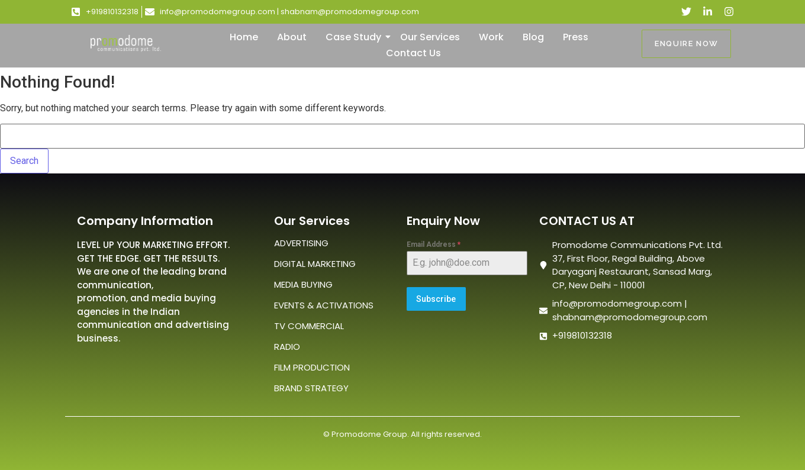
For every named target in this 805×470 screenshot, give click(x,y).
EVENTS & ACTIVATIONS (323, 305)
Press (575, 37)
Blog (533, 37)
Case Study (356, 37)
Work (491, 37)
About (292, 37)
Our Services (430, 37)
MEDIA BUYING (303, 284)
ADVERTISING (301, 243)
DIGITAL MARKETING (315, 263)
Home (244, 37)
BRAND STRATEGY (311, 388)
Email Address (434, 244)
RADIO (287, 346)
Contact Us (413, 53)
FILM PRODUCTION (312, 367)
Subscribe (436, 299)
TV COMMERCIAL (309, 326)
